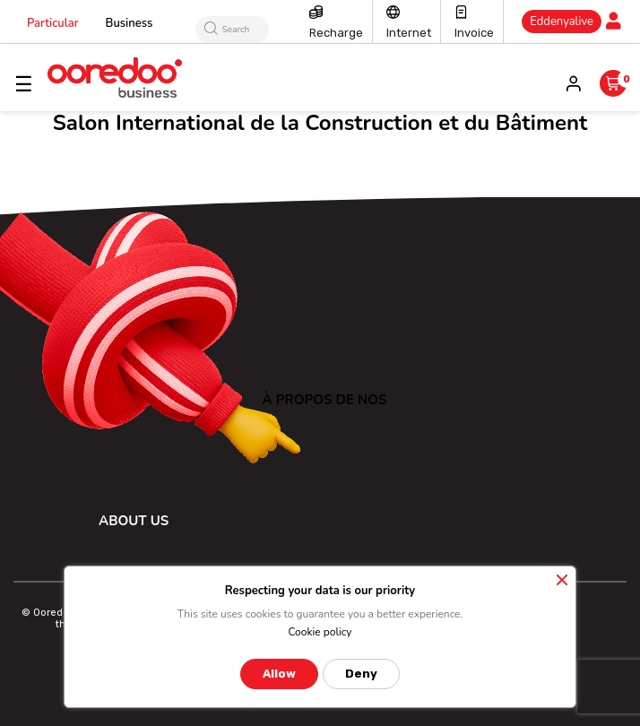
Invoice (474, 32)
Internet (408, 32)
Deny (361, 673)
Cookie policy (319, 632)
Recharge (336, 32)
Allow (279, 673)
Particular (53, 23)
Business (129, 23)
